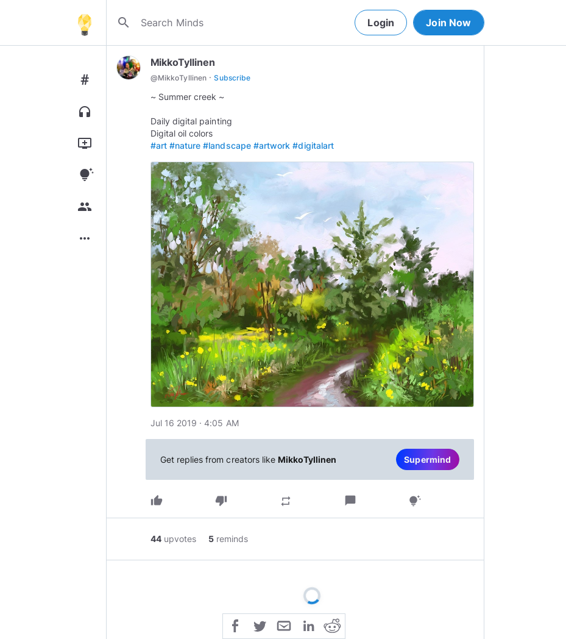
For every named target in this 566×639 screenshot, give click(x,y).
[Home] (84, 23)
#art (158, 145)
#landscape (227, 145)
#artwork (271, 145)
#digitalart (313, 145)
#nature (184, 145)
